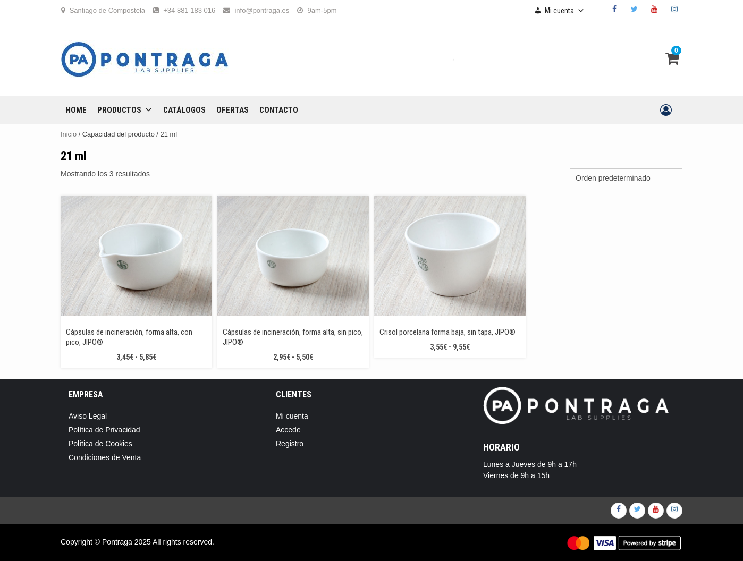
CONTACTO (278, 110)
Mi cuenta (565, 10)
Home (76, 110)
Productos (125, 109)
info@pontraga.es (261, 10)
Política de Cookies (100, 443)
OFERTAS (232, 110)
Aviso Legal (88, 416)
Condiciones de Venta (105, 457)
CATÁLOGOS (184, 110)
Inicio (69, 134)
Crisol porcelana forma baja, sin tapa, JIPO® (447, 332)
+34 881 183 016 (189, 10)
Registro (289, 443)
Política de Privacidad (104, 430)
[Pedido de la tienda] (626, 178)
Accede (288, 430)
